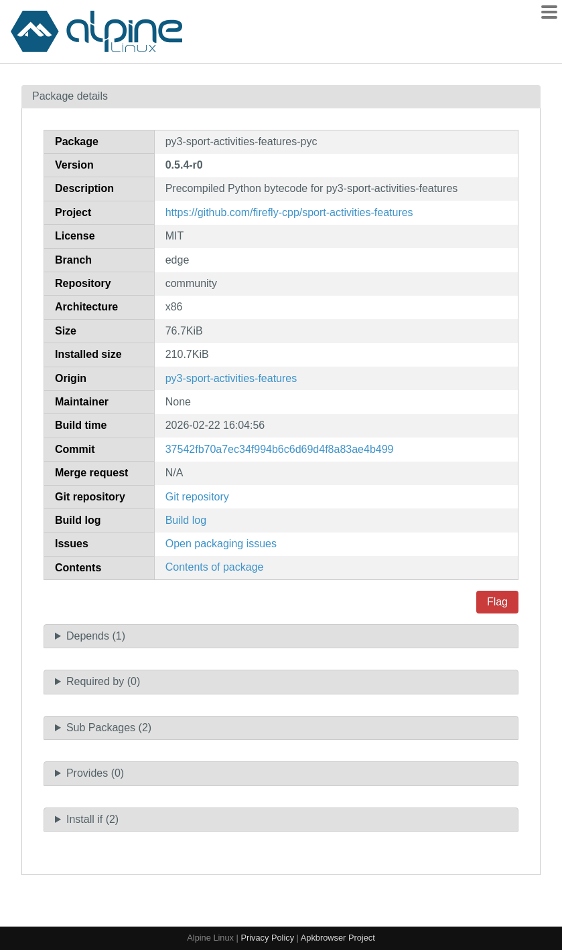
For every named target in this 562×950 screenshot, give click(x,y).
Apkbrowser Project (338, 938)
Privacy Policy (267, 938)
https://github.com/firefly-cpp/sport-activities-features (289, 212)
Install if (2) (92, 819)
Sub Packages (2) (108, 727)
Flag (497, 601)
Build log (185, 520)
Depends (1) (95, 636)
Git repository (197, 496)
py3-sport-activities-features (231, 378)
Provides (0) (95, 773)
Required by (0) (103, 681)
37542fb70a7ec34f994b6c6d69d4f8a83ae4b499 (279, 449)
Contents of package (214, 567)
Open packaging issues (221, 543)
